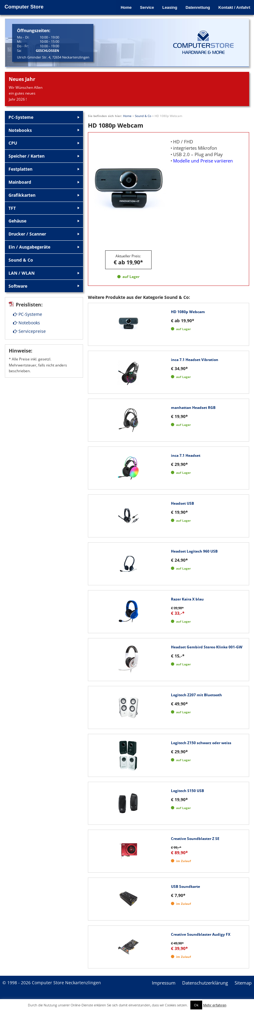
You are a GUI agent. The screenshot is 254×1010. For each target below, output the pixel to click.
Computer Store (24, 7)
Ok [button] (196, 1005)
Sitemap (243, 983)
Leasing (167, 7)
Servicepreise (29, 332)
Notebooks (26, 323)
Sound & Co (143, 116)
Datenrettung (196, 7)
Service (144, 7)
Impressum (163, 983)
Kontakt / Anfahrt (233, 7)
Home (122, 7)
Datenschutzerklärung (205, 983)
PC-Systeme (27, 315)
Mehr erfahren (214, 1005)
